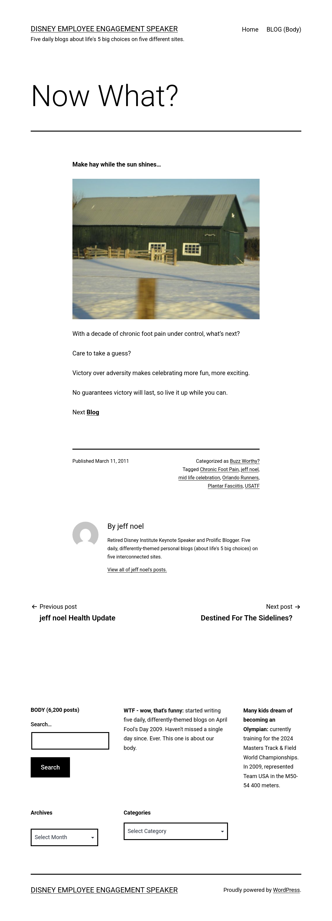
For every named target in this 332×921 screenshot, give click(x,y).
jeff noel (250, 469)
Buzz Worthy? (245, 461)
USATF (252, 486)
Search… (41, 724)
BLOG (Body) (284, 29)
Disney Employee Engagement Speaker (104, 29)
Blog (93, 412)
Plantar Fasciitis (225, 486)
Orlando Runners (240, 478)
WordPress (286, 890)
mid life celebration (199, 478)
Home (250, 29)
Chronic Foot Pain (219, 469)
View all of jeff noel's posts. (137, 570)
